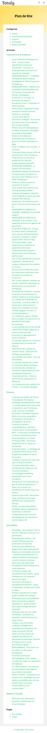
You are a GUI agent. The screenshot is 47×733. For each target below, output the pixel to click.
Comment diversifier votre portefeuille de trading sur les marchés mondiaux (24, 468)
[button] (39, 2)
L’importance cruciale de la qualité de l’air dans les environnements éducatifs (23, 160)
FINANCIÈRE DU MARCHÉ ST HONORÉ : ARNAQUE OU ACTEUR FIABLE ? (26, 212)
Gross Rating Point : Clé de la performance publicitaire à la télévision (24, 379)
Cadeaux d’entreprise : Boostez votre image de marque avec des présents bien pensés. (26, 196)
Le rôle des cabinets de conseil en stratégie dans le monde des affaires (26, 343)
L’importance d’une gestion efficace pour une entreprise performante (24, 253)
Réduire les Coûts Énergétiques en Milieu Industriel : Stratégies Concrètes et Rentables (25, 130)
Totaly (8, 2)
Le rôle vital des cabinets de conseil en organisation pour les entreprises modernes (25, 371)
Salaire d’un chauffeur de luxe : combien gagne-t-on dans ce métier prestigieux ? (25, 310)
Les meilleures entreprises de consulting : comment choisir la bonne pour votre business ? (25, 302)
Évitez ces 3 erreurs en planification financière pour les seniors (25, 490)
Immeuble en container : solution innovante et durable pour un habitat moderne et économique (26, 294)
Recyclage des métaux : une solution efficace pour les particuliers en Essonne (24, 541)
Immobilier (16, 42)
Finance (15, 39)
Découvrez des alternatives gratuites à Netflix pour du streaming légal (23, 701)
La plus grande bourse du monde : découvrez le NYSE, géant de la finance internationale (26, 330)
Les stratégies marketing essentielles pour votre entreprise (22, 476)
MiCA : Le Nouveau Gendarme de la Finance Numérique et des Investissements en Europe (26, 435)
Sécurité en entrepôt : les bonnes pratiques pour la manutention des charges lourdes (26, 122)
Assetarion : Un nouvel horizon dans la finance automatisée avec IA (26, 204)
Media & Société (19, 44)
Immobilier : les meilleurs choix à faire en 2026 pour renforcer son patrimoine (26, 533)
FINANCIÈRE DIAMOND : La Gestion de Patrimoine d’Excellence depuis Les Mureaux (26, 169)
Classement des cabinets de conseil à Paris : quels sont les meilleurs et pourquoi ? (24, 351)
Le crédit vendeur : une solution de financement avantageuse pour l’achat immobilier (25, 669)
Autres (14, 33)
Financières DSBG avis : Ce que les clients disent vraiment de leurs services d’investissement (25, 231)
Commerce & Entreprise (22, 36)
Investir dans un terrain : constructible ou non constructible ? (22, 686)
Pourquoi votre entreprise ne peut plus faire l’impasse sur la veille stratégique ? (25, 177)
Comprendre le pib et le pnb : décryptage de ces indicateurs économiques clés (24, 517)
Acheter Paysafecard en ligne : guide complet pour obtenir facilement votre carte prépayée (25, 595)
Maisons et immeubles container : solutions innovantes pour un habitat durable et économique (26, 555)
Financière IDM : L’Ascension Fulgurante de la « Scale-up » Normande (24, 443)
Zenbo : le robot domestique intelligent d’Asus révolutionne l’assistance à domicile (25, 509)
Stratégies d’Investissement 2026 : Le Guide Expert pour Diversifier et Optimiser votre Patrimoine (26, 405)
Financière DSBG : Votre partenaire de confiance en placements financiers (23, 245)
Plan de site (29, 730)
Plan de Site (17, 714)
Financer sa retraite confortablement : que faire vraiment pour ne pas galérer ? (25, 427)
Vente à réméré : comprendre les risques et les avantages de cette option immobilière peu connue (26, 677)
